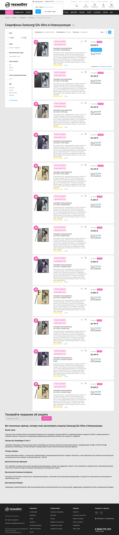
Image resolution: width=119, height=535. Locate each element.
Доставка (86, 1)
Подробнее (98, 54)
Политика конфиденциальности (14, 523)
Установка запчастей (79, 515)
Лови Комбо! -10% (59, 44)
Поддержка (76, 525)
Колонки (97, 12)
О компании (33, 512)
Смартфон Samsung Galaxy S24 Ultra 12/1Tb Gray (62, 111)
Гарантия (75, 512)
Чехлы (105, 12)
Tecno (89, 12)
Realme (82, 12)
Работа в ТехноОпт (35, 529)
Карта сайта (76, 529)
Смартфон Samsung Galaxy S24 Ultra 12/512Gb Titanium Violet (62, 359)
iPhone (28, 12)
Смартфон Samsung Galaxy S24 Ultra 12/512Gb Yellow (62, 391)
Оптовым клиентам (35, 525)
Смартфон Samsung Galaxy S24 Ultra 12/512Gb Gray (62, 327)
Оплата (93, 1)
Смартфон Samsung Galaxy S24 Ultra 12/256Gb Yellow (62, 296)
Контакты (32, 522)
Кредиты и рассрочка (57, 522)
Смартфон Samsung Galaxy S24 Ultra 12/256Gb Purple (62, 266)
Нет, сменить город (50, 11)
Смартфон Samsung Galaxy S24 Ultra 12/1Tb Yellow (62, 173)
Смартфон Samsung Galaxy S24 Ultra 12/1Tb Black (62, 80)
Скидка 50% (19, 12)
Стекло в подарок (59, 41)
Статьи (80, 1)
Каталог (9, 12)
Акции (31, 518)
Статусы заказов (78, 522)
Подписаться (46, 418)
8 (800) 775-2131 (103, 529)
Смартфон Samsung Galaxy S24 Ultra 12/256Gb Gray (62, 235)
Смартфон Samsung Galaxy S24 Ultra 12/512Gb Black (62, 49)
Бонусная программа (56, 512)
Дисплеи (74, 12)
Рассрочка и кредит (102, 1)
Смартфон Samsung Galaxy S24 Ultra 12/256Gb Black (62, 204)
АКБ (111, 12)
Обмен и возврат (78, 518)
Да (38, 11)
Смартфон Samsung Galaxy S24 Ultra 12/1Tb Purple (62, 142)
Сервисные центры (56, 529)
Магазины (74, 1)
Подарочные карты (56, 525)
